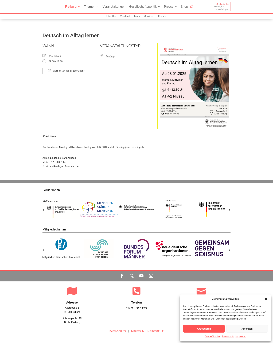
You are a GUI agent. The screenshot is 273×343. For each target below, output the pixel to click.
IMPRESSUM (137, 331)
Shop (184, 6)
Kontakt (162, 16)
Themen (89, 6)
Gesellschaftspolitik (143, 6)
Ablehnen (246, 328)
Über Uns (111, 16)
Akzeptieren (204, 328)
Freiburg (71, 6)
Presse (169, 6)
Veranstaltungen (114, 6)
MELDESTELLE (155, 331)
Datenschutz (228, 336)
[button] (266, 299)
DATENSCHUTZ (118, 331)
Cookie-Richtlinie (212, 336)
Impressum (241, 336)
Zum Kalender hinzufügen (66, 70)
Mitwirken (149, 16)
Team (137, 16)
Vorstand (125, 16)
